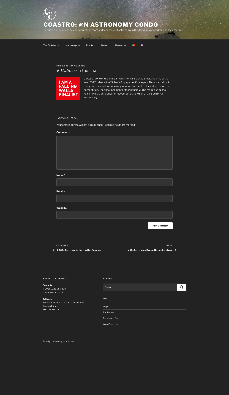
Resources (120, 45)
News (105, 45)
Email (60, 191)
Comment (63, 132)
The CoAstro (51, 45)
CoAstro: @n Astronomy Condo (101, 24)
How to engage (72, 45)
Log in (106, 306)
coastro (80, 66)
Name (60, 175)
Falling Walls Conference (98, 93)
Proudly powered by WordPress (58, 341)
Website (61, 207)
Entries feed (109, 312)
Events (91, 45)
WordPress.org (110, 324)
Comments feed (111, 318)
